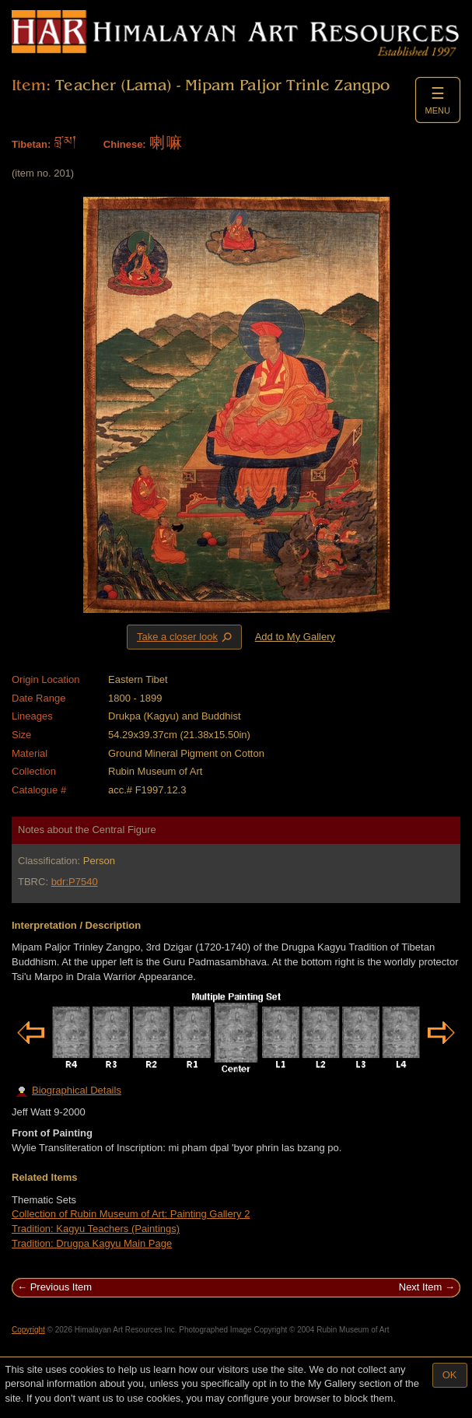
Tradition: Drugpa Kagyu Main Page (92, 1243)
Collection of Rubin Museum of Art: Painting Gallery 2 (131, 1214)
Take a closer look (186, 636)
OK (449, 1375)
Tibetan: (31, 144)
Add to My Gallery (295, 636)
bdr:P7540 (74, 882)
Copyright (28, 1329)
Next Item (420, 1287)
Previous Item (61, 1287)
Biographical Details (68, 1090)
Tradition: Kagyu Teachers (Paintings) (96, 1228)
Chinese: (124, 144)
